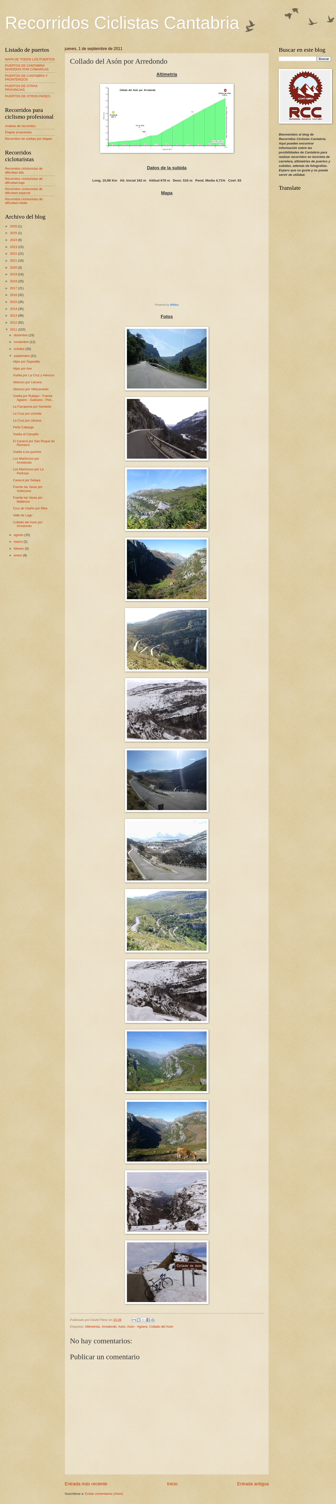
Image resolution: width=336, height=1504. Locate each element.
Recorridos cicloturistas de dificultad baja (24, 180)
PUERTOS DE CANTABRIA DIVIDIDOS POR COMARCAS (27, 67)
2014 (14, 309)
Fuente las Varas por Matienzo (28, 499)
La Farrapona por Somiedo (32, 406)
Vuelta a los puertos (27, 452)
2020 (14, 267)
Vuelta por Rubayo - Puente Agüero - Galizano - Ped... (33, 397)
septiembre (22, 356)
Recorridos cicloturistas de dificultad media (24, 201)
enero (18, 555)
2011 (14, 329)
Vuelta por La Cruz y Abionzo (33, 375)
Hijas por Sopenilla (26, 361)
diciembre (21, 335)
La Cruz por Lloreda (27, 413)
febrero (19, 548)
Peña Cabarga (23, 427)
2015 (14, 302)
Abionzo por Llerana (27, 382)
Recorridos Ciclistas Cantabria (122, 23)
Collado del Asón (161, 1326)
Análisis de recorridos (20, 126)
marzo (18, 541)
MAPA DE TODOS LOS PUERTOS (30, 59)
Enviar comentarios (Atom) (104, 1494)
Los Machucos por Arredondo (26, 460)
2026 (14, 226)
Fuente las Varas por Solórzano (28, 488)
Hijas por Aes (22, 368)
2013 (14, 315)
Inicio (172, 1483)
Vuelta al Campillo (26, 434)
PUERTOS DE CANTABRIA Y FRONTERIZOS (26, 77)
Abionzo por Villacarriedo (31, 389)
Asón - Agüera (137, 1326)
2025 (14, 233)
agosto (19, 535)
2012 (14, 322)
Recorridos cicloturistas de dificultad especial (24, 190)
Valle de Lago (22, 515)
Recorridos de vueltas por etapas (28, 139)
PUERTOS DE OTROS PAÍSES (27, 96)
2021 (14, 260)
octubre (19, 349)
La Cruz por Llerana (27, 420)
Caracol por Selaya (26, 480)
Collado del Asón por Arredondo (28, 524)
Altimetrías (92, 1326)
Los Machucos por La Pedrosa (28, 471)
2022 (14, 253)
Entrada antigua (253, 1483)
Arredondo (109, 1326)
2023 (14, 247)
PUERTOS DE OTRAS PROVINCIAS (21, 88)
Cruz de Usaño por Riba (30, 508)
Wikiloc (174, 304)
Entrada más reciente (86, 1483)
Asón (121, 1326)
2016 (14, 295)
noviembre (22, 342)
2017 (14, 288)
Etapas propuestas (18, 132)
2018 (14, 281)
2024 (14, 240)
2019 (14, 274)
